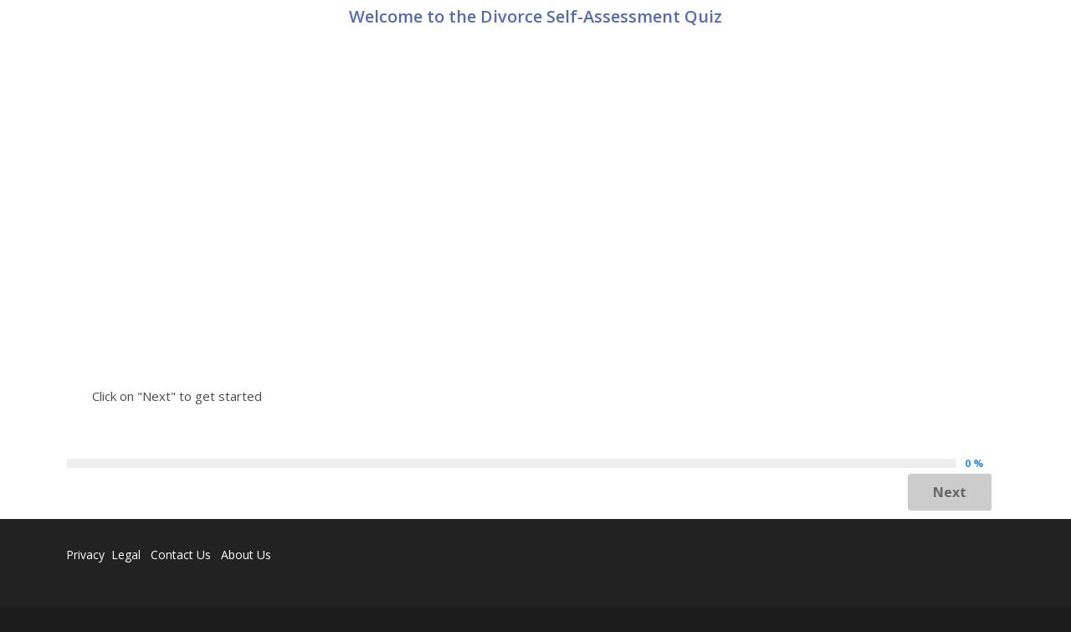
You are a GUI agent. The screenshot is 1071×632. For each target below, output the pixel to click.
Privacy (85, 555)
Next (949, 492)
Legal (127, 555)
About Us (246, 555)
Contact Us (181, 555)
